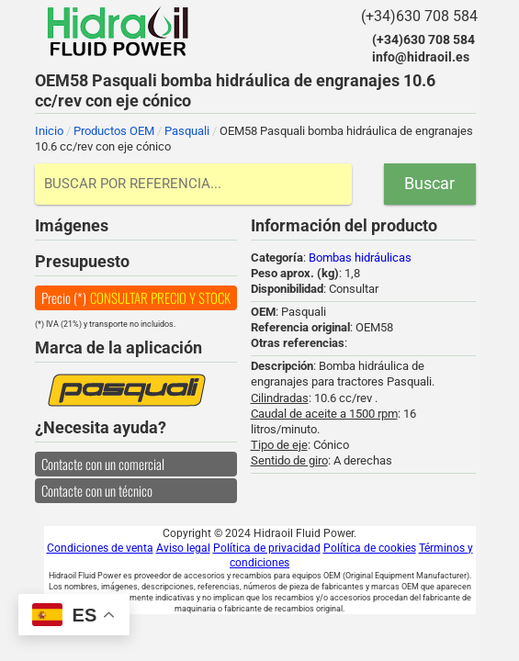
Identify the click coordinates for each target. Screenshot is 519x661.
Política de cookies (369, 548)
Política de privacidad (267, 548)
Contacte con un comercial (102, 464)
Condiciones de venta (100, 548)
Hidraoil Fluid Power (117, 31)
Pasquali (186, 131)
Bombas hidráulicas (360, 257)
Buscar (429, 183)
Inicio (49, 131)
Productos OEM (113, 131)
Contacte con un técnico (96, 490)
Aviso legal (183, 548)
